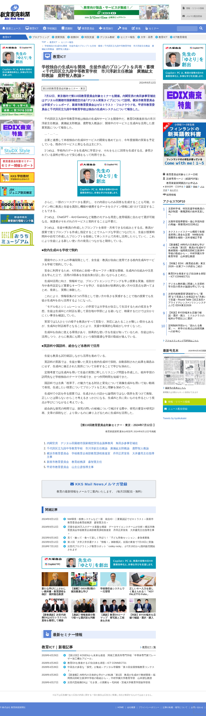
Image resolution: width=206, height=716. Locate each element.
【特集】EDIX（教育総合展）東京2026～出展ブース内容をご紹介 (186, 265)
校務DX (75, 37)
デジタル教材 (107, 37)
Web (195, 186)
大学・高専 (147, 37)
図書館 (67, 28)
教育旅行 (106, 28)
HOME (121, 707)
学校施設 (50, 28)
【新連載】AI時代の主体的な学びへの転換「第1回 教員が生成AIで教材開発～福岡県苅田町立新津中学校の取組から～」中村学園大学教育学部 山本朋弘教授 (187, 250)
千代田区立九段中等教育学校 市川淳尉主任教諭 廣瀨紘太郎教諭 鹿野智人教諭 (98, 448)
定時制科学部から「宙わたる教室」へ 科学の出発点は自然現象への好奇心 (186, 328)
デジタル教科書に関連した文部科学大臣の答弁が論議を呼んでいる (186, 285)
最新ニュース (11, 28)
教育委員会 (85, 28)
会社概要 (131, 707)
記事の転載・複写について (175, 707)
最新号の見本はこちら (175, 388)
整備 (122, 28)
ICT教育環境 (180, 37)
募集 (136, 28)
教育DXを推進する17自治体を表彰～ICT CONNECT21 (187, 275)
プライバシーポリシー (149, 707)
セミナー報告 (127, 37)
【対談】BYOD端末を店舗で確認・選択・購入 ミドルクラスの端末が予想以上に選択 (186, 315)
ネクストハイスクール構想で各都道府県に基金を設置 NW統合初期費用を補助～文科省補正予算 (186, 234)
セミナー (152, 28)
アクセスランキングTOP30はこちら (182, 340)
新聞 (188, 186)
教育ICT (31, 28)
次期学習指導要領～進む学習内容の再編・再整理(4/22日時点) (186, 223)
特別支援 (89, 37)
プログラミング (40, 37)
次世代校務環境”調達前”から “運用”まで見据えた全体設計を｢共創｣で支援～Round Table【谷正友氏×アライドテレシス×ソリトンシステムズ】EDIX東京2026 (187, 299)
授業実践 (60, 37)
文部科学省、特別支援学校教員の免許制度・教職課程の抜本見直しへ (186, 211)
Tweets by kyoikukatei (174, 418)
